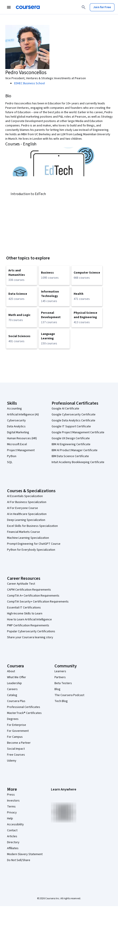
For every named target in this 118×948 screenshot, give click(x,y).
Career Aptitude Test (21, 584)
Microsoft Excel (17, 444)
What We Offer (16, 677)
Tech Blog (61, 701)
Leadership (14, 683)
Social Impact (16, 749)
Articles (12, 836)
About (11, 671)
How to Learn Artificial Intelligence (29, 619)
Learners (60, 671)
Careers (12, 689)
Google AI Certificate (65, 408)
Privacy (12, 812)
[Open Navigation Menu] (9, 7)
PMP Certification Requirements (28, 625)
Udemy (11, 760)
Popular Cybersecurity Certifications (31, 631)
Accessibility (15, 824)
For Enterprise (16, 725)
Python (11, 456)
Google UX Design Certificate (71, 438)
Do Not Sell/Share (18, 860)
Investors (13, 800)
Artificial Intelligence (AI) (23, 414)
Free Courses (16, 755)
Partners (60, 677)
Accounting (14, 408)
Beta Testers (63, 683)
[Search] (83, 7)
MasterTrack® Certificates (24, 713)
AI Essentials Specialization (25, 496)
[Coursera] (28, 7)
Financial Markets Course (23, 532)
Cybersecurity (16, 420)
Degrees (13, 719)
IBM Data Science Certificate (70, 456)
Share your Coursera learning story (30, 637)
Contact (12, 830)
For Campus (15, 737)
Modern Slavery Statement (25, 854)
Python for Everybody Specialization (31, 550)
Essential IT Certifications (24, 607)
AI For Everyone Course (22, 508)
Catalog (12, 695)
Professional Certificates (23, 707)
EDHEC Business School (29, 83)
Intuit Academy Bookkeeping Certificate (78, 462)
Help (10, 818)
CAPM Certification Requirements (29, 590)
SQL (9, 462)
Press (11, 794)
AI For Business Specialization (26, 502)
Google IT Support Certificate (71, 426)
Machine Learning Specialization (28, 538)
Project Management (21, 450)
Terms (11, 806)
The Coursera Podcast (69, 695)
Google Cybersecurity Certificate (74, 414)
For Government (18, 731)
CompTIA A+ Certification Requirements (33, 595)
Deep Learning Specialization (26, 520)
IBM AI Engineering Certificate (71, 444)
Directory (13, 842)
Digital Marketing (18, 432)
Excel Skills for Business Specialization (32, 526)
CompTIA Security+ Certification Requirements (38, 601)
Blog (57, 689)
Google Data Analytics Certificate (73, 420)
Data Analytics (16, 426)
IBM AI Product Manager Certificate (74, 450)
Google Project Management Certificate (78, 432)
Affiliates (13, 848)
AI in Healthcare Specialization (27, 514)
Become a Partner (19, 743)
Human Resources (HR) (22, 438)
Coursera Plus (16, 701)
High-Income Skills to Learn (24, 613)
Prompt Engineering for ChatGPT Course (33, 544)
